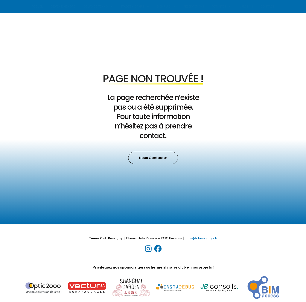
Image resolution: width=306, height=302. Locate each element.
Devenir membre (63, 6)
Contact (267, 6)
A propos (246, 6)
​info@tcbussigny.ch (201, 234)
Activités (221, 6)
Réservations (193, 6)
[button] (153, 154)
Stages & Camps (134, 6)
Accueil (37, 6)
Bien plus (166, 6)
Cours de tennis (98, 6)
